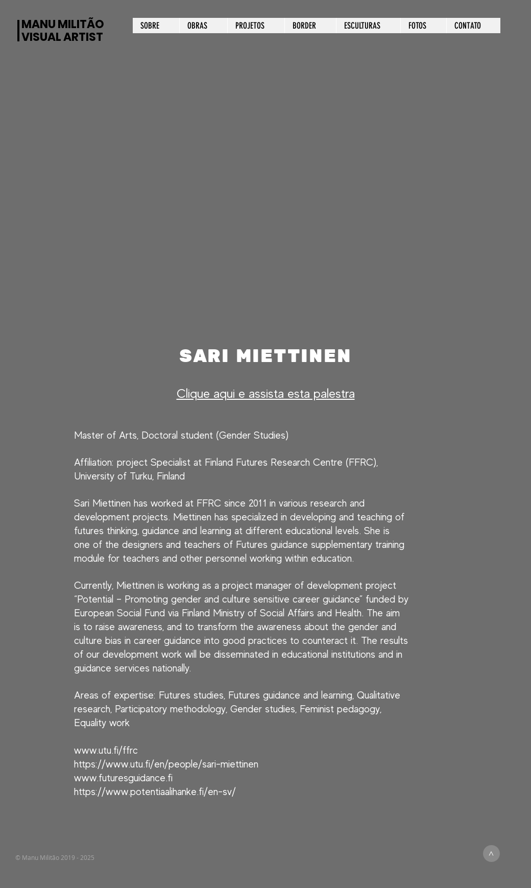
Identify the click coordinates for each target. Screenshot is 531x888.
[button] (265, 211)
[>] (491, 853)
